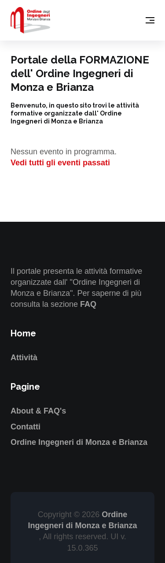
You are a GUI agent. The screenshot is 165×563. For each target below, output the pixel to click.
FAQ (88, 304)
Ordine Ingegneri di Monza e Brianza (79, 442)
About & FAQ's (38, 410)
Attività (24, 357)
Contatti (25, 426)
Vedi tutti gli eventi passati (60, 162)
